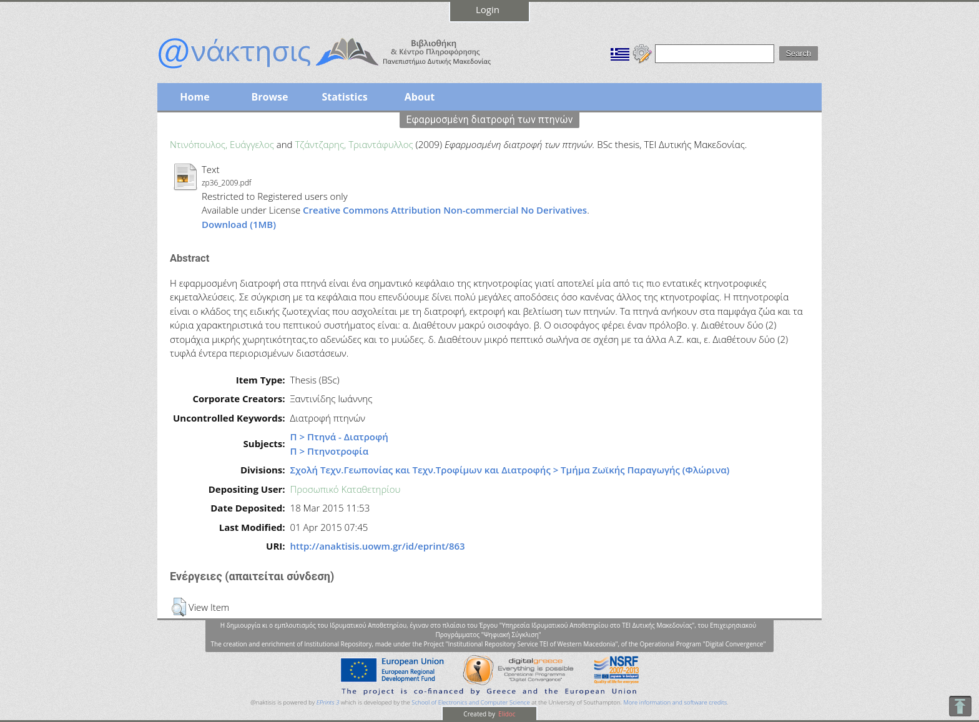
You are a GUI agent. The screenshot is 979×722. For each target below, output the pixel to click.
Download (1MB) (239, 224)
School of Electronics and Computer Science (470, 702)
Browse (269, 97)
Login (487, 9)
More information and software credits (675, 702)
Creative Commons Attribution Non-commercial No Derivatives (445, 210)
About (420, 97)
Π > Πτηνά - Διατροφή (339, 436)
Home (194, 97)
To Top (960, 706)
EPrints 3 (328, 702)
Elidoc (506, 714)
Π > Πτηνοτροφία (329, 451)
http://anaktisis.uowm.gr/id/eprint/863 (377, 546)
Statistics (344, 97)
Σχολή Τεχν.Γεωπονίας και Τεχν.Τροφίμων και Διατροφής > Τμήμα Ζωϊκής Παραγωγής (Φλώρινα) (510, 469)
